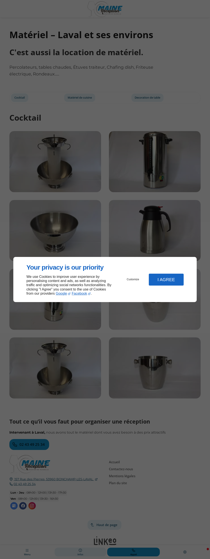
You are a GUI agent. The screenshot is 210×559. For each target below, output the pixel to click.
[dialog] (105, 279)
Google (61, 293)
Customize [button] (133, 279)
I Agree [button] (166, 279)
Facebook (79, 293)
